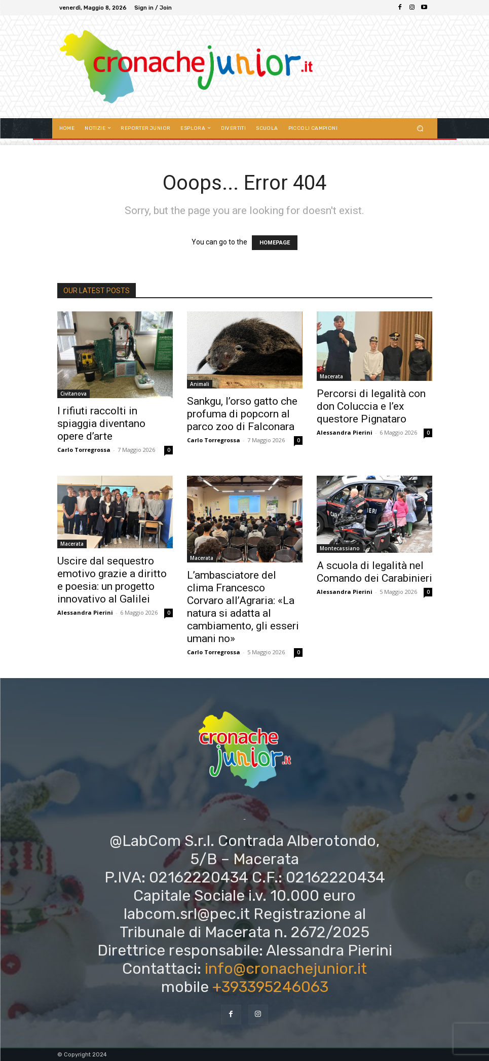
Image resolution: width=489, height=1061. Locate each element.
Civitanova (73, 393)
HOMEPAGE (274, 242)
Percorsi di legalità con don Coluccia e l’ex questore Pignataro (371, 406)
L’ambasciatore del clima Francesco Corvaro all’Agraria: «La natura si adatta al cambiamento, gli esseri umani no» (243, 607)
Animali (199, 383)
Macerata (331, 376)
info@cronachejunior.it (286, 969)
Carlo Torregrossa (83, 449)
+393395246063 (270, 987)
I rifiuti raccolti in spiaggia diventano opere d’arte (101, 423)
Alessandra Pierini (344, 432)
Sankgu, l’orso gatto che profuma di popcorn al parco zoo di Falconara (242, 414)
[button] (420, 128)
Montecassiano (340, 548)
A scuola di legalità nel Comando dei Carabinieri (374, 571)
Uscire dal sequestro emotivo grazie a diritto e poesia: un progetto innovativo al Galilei (112, 580)
